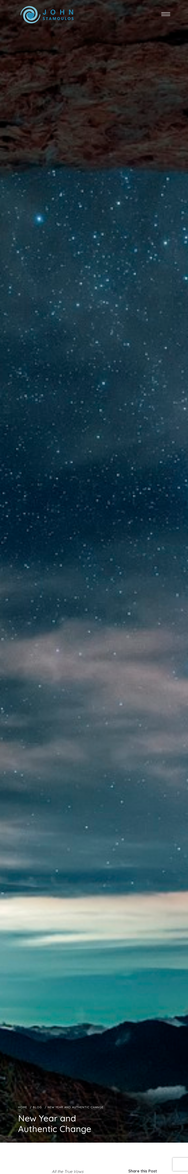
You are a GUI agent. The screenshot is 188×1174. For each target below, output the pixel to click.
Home (22, 1107)
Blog (37, 1107)
